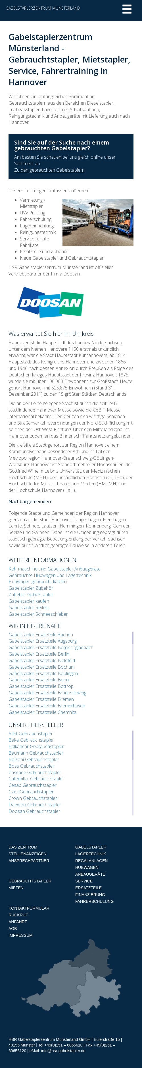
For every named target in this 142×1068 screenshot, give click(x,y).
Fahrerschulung (94, 901)
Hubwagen (87, 867)
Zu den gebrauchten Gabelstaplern (49, 170)
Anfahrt (18, 922)
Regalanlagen (91, 860)
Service (84, 881)
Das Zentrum (23, 847)
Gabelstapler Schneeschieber (38, 614)
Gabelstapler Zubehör (31, 588)
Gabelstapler (90, 847)
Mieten (16, 888)
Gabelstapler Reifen (28, 607)
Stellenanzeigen (28, 854)
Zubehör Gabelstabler (31, 594)
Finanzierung (90, 894)
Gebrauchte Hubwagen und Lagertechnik (50, 575)
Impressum (21, 935)
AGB (13, 928)
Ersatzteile (88, 888)
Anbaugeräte (90, 874)
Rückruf (18, 915)
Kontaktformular (29, 908)
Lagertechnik (90, 854)
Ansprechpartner (29, 860)
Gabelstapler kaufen (29, 601)
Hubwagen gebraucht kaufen (38, 581)
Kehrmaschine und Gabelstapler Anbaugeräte (55, 569)
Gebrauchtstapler (30, 881)
